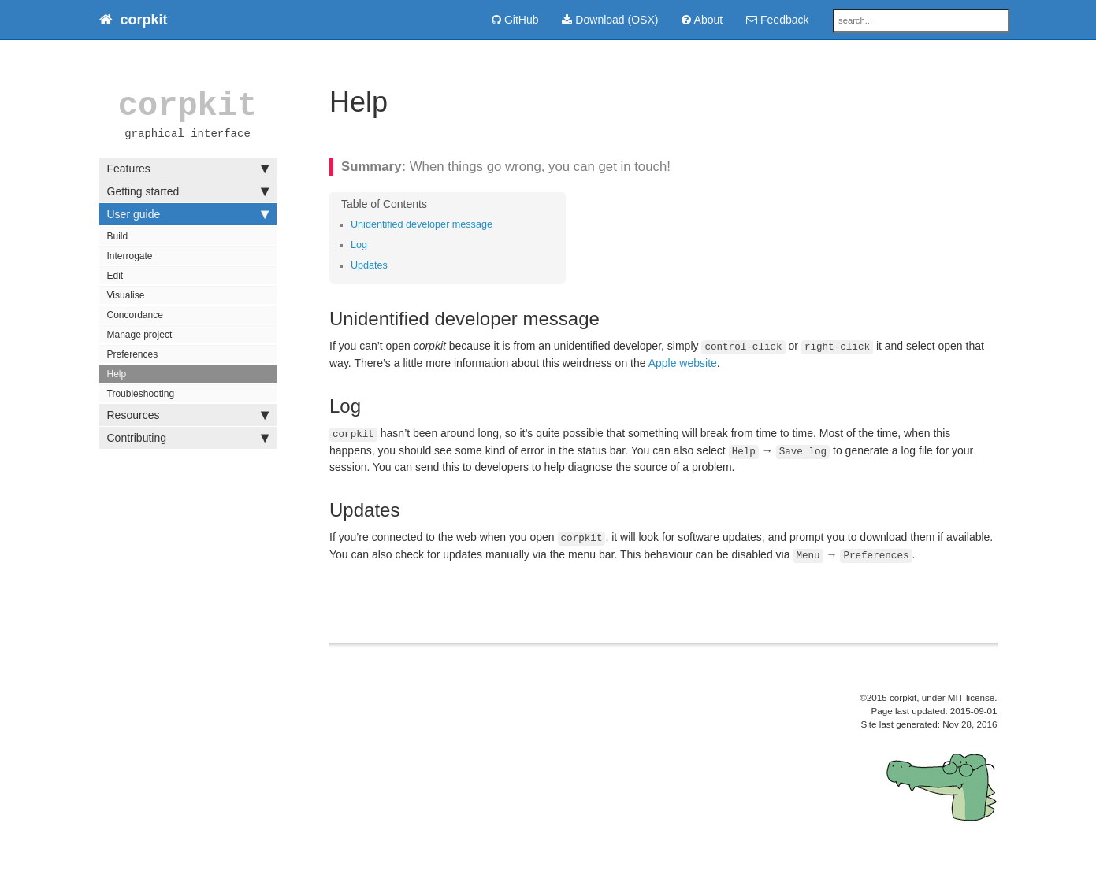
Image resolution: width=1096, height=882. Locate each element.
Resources (188, 415)
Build (117, 236)
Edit (115, 275)
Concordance (135, 315)
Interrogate (130, 255)
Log (359, 244)
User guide (188, 214)
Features (188, 168)
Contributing (188, 438)
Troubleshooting (141, 393)
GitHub (515, 19)
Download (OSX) (610, 19)
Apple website (682, 363)
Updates (369, 265)
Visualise (126, 295)
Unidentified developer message (421, 224)
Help (117, 374)
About (702, 19)
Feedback (777, 19)
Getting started (188, 191)
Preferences (132, 354)
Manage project (140, 334)
